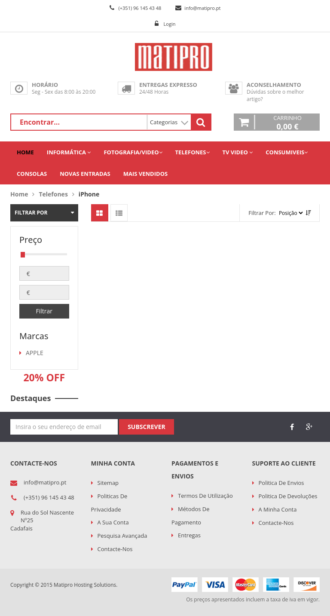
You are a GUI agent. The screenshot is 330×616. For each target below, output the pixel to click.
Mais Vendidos (145, 174)
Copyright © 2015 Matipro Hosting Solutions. (63, 584)
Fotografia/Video (133, 152)
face (291, 426)
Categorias (169, 122)
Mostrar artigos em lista (119, 212)
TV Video (238, 152)
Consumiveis (287, 152)
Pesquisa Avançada (122, 535)
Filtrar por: (262, 213)
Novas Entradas (85, 174)
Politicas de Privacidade (109, 502)
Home (25, 152)
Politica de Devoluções (288, 496)
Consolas (32, 174)
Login (170, 24)
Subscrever (146, 427)
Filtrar (44, 311)
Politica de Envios (281, 483)
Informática (69, 152)
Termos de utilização (205, 496)
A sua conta (113, 522)
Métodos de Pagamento (190, 515)
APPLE (34, 353)
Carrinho (287, 122)
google (308, 426)
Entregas (189, 535)
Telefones (192, 152)
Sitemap (108, 483)
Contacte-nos (115, 549)
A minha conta (278, 509)
